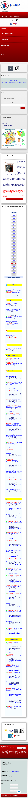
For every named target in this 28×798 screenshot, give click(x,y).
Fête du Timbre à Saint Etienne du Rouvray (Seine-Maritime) (14, 522)
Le (15, 528)
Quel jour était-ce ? (5, 54)
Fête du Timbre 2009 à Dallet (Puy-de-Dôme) (13, 576)
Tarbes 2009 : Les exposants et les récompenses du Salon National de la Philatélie (13, 309)
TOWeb (9, 779)
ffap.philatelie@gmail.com (14, 771)
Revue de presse (6, 123)
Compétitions (4, 16)
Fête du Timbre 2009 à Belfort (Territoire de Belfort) (14, 550)
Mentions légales (5, 746)
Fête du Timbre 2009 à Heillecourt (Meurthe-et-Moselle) (14, 602)
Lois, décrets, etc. (5, 39)
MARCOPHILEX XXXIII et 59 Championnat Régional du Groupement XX (14, 452)
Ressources (16, 16)
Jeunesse (22, 13)
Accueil (2, 13)
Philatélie (10, 16)
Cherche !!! (23, 107)
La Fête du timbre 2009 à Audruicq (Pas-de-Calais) (13, 513)
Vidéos (2, 47)
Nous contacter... (14, 787)
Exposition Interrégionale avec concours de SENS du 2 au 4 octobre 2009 (14, 435)
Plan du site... (14, 784)
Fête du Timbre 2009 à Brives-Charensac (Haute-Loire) (13, 620)
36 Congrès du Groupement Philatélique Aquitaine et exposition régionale (14, 481)
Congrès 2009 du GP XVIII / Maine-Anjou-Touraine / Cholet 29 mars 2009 (14, 383)
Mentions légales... (21, 748)
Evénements (15, 13)
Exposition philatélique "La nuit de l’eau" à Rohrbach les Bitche (12, 643)
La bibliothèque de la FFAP (7, 33)
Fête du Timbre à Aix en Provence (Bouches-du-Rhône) (13, 560)
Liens (2, 60)
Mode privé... (14, 790)
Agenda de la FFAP (6, 121)
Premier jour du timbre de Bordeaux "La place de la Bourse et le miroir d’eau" (14, 689)
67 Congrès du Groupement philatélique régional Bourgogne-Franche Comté (14, 406)
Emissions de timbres (7, 125)
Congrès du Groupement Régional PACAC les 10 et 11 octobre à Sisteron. (13, 461)
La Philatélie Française (6, 31)
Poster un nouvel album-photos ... (14, 199)
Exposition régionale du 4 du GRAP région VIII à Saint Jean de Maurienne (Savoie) (14, 471)
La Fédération (8, 13)
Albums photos (5, 45)
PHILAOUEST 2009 (16, 399)
